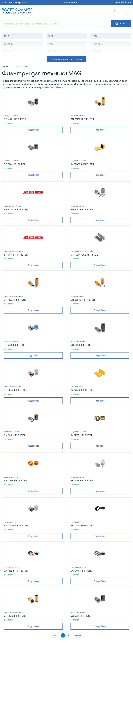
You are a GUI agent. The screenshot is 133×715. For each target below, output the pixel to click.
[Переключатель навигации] (127, 11)
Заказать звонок (69, 2)
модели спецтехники (66, 59)
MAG (50, 81)
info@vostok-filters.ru (122, 2)
